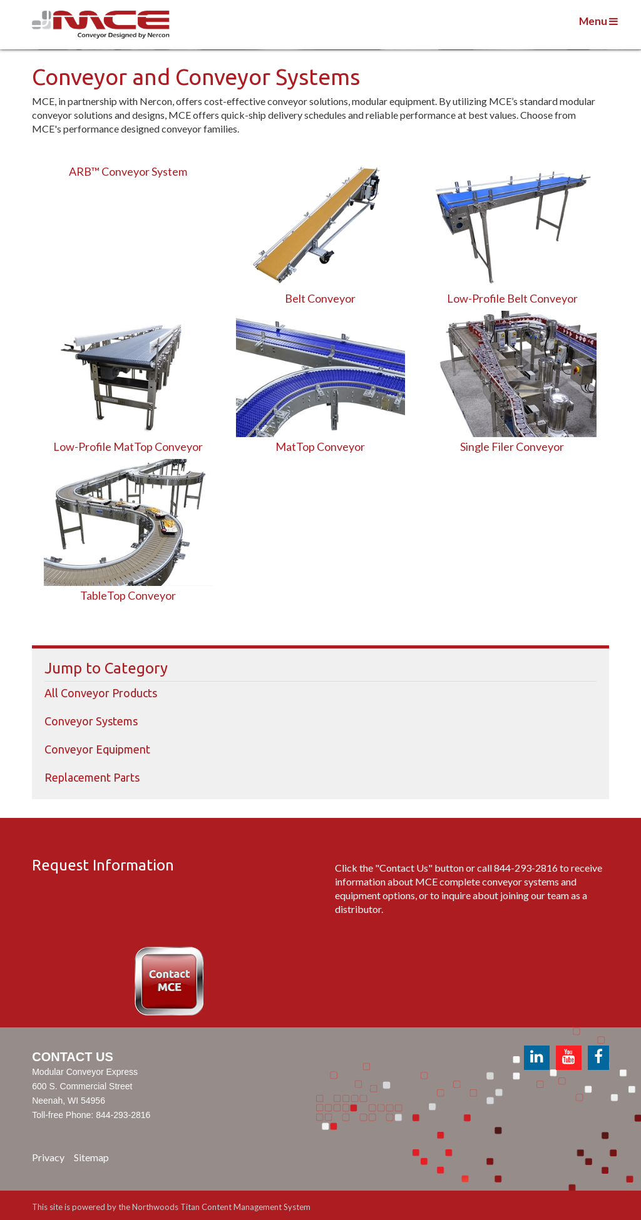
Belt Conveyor (320, 298)
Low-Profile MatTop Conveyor (128, 446)
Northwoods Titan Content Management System (221, 1207)
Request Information (103, 865)
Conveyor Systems (91, 721)
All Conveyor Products (100, 693)
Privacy (48, 1157)
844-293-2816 (526, 868)
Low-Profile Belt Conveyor (512, 298)
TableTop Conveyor (128, 595)
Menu (598, 21)
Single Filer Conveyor (512, 446)
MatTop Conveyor (320, 446)
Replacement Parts (92, 777)
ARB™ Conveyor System (128, 171)
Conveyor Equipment (97, 749)
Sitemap (91, 1157)
